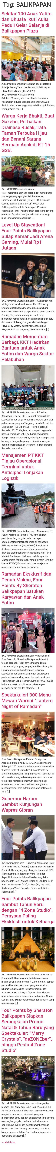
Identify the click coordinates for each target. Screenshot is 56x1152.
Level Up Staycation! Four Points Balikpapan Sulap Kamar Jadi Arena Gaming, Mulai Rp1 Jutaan (27, 236)
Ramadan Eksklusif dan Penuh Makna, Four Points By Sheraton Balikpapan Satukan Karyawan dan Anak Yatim (26, 588)
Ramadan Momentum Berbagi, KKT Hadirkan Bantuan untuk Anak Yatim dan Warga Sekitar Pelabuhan (27, 348)
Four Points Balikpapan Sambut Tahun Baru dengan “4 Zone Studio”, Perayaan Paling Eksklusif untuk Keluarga (28, 910)
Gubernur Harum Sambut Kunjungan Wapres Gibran (21, 804)
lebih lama (8, 1142)
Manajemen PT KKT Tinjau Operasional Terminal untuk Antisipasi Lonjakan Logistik (22, 466)
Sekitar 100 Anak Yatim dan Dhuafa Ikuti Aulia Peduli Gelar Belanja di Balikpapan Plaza (26, 22)
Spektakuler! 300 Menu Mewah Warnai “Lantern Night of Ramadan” (27, 700)
